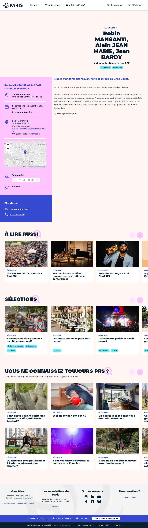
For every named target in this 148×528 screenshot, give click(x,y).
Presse (77, 525)
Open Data (87, 525)
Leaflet (25, 166)
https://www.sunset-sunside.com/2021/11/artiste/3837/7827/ (29, 128)
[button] (25, 152)
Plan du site (116, 525)
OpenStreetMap (36, 166)
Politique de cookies (101, 525)
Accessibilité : (57, 525)
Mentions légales (33, 525)
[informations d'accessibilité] (26, 180)
